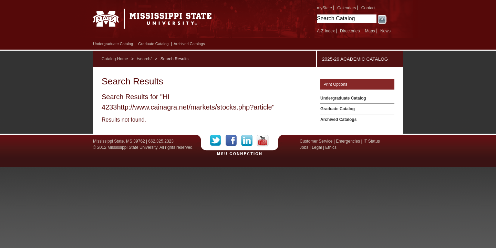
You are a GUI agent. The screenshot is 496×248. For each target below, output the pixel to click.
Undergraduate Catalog (113, 44)
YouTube (263, 140)
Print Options (335, 84)
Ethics (331, 147)
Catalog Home (115, 58)
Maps (370, 31)
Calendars (346, 8)
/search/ (144, 58)
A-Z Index (326, 31)
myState (324, 8)
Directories (350, 31)
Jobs (304, 147)
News (385, 31)
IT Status (371, 141)
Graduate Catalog (153, 44)
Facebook (233, 140)
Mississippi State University (152, 20)
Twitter (218, 140)
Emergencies (348, 141)
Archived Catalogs (189, 44)
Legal (317, 147)
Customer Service (316, 141)
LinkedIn (249, 140)
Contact (368, 8)
